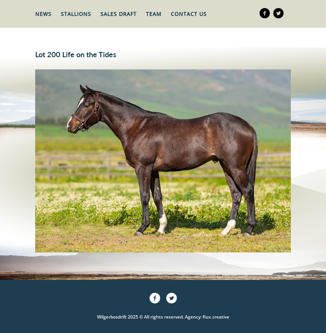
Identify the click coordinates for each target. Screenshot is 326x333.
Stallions (76, 13)
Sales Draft (118, 13)
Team (154, 13)
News (43, 13)
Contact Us (189, 13)
